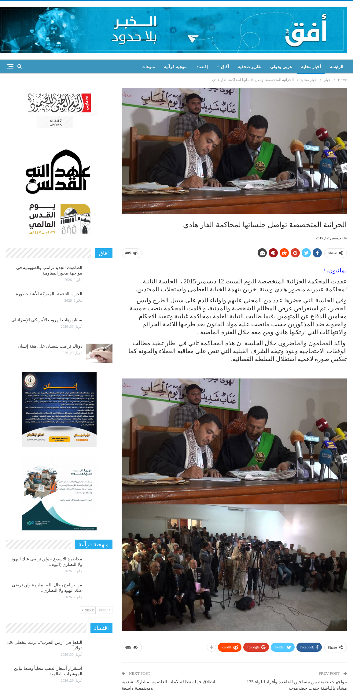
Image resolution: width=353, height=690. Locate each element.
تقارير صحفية (250, 67)
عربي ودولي (281, 67)
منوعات (148, 67)
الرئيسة (336, 67)
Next (88, 610)
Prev (104, 610)
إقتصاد (202, 67)
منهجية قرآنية (176, 67)
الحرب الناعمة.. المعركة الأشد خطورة (49, 294)
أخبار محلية (311, 67)
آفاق (225, 67)
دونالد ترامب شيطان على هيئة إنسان (50, 346)
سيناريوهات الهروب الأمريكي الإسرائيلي (46, 320)
